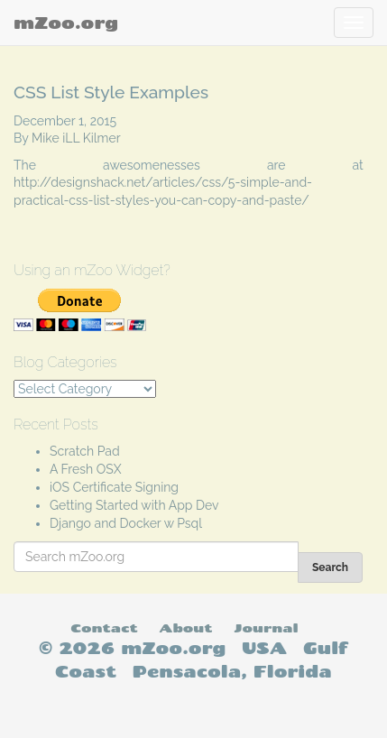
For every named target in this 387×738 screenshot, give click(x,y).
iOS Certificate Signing (114, 487)
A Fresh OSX (86, 469)
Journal (266, 627)
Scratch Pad (85, 451)
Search (330, 567)
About (185, 627)
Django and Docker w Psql (126, 523)
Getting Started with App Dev (134, 505)
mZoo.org (66, 22)
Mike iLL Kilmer (76, 138)
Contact (103, 627)
